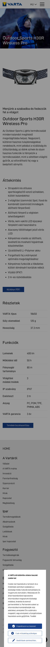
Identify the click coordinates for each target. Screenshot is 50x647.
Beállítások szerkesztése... (27, 640)
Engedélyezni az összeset (26, 626)
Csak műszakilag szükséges (26, 633)
